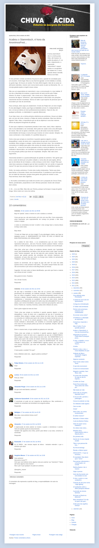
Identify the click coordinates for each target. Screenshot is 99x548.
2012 (73, 283)
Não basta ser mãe (78, 390)
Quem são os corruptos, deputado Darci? (80, 393)
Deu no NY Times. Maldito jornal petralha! (85, 94)
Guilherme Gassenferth (21, 398)
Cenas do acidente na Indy (81, 401)
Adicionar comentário (17, 477)
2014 (73, 277)
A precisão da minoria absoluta (79, 492)
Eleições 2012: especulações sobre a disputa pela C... (80, 432)
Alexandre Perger (20, 386)
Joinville (16, 199)
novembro (76, 290)
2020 (73, 262)
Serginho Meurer (19, 455)
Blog (72, 520)
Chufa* (75, 409)
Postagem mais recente (17, 535)
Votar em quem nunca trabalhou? (79, 424)
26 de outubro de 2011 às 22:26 (39, 398)
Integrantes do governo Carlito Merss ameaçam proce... (81, 336)
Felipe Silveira (19, 363)
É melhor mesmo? (78, 416)
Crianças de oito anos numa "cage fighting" (81, 483)
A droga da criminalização (81, 304)
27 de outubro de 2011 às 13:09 (35, 455)
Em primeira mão (78, 436)
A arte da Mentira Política (80, 421)
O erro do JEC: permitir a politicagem (80, 397)
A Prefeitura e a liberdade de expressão (80, 318)
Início (73, 518)
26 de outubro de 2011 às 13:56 (35, 386)
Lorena (16, 375)
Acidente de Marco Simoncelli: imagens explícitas (80, 355)
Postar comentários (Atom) (22, 538)
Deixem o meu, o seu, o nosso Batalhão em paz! (81, 349)
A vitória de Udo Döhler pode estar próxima (84, 179)
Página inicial (36, 535)
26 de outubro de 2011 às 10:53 (30, 289)
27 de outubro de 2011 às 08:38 (31, 424)
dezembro (76, 288)
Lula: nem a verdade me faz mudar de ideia (85, 142)
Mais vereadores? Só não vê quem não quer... (81, 500)
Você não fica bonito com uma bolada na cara (80, 475)
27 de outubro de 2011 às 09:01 (31, 441)
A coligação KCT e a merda (85, 75)
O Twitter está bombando (80, 306)
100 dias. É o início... (85, 123)
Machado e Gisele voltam (80, 418)
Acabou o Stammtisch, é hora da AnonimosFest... (81, 331)
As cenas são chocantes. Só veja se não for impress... (80, 377)
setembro (76, 509)
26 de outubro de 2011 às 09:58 (30, 211)
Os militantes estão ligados (81, 403)
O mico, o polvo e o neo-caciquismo (80, 479)
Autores (73, 522)
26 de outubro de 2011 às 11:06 (33, 363)
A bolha (75, 346)
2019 (73, 264)
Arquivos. (83, 64)
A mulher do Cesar (78, 381)
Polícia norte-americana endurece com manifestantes (80, 310)
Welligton (17, 412)
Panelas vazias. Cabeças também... (84, 114)
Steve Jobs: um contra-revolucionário (80, 412)
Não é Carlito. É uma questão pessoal (79, 327)
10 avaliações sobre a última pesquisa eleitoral (81, 487)
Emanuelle (17, 441)
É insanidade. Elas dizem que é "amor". (80, 457)
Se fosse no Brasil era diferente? (79, 496)
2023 (73, 259)
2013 (73, 280)
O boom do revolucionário (81, 368)
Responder (17, 282)
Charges (73, 524)
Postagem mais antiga (55, 535)
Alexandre (17, 424)
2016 (73, 272)
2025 (73, 254)
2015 (73, 275)
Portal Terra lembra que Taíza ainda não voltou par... (80, 385)
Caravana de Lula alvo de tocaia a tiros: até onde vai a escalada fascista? (85, 201)
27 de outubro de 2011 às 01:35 (30, 412)
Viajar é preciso (77, 471)
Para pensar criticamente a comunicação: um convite (81, 463)
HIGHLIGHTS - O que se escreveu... (80, 453)
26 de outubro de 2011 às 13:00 (29, 375)
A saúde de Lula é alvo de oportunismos (81, 300)
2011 (73, 285)
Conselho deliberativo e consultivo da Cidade (85, 161)
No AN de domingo (78, 447)
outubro (75, 293)
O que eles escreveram (80, 366)
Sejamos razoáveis (78, 359)
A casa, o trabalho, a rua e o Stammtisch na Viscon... (81, 342)
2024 (73, 256)
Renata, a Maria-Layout (80, 450)
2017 (73, 270)
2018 (73, 267)
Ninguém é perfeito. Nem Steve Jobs (80, 372)
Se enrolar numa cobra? (80, 315)
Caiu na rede (77, 406)
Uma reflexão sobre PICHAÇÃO (79, 296)
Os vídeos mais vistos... (80, 428)
